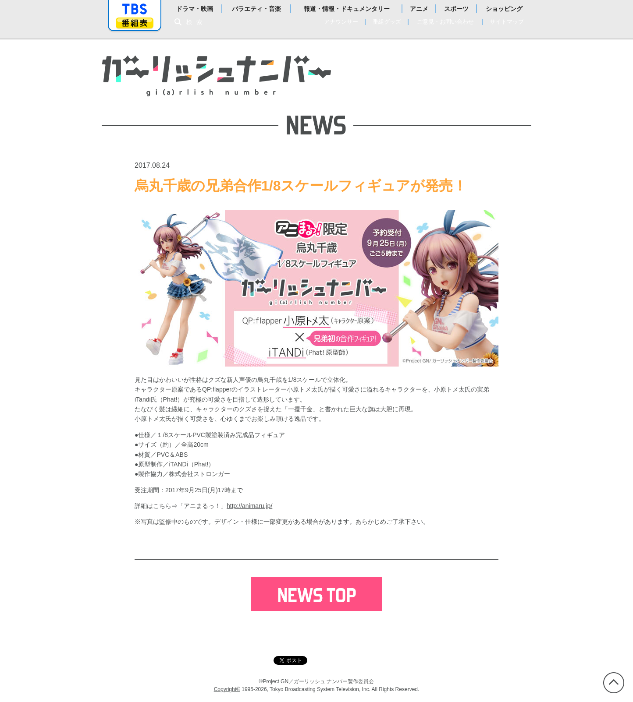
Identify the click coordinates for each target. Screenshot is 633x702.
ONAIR (403, 60)
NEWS (365, 60)
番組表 (134, 23)
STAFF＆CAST (455, 60)
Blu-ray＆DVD (479, 74)
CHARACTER (415, 74)
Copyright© (227, 689)
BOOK (447, 88)
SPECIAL (483, 88)
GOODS (369, 88)
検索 (196, 22)
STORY (365, 74)
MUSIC (410, 88)
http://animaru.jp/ (249, 505)
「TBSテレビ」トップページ (134, 9)
